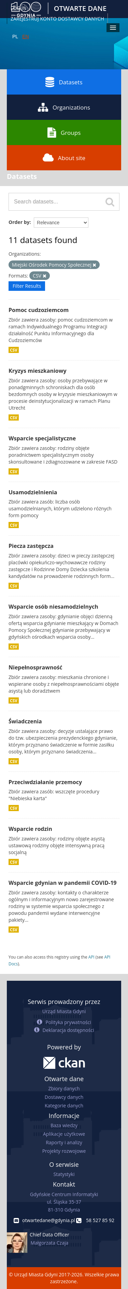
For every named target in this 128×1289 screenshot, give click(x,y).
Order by (19, 222)
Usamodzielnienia (33, 492)
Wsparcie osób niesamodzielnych (53, 606)
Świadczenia (25, 721)
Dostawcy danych (64, 1097)
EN (25, 36)
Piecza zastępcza (31, 546)
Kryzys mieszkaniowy (38, 370)
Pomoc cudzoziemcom (39, 310)
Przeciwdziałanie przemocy (45, 782)
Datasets (63, 82)
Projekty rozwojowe (64, 1151)
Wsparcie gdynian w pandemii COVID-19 (62, 883)
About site (64, 158)
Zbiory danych (64, 1088)
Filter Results (27, 286)
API (91, 957)
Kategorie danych (64, 1105)
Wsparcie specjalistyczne (42, 438)
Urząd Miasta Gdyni (64, 1011)
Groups (64, 132)
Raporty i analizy (64, 1142)
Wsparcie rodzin (30, 829)
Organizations (64, 107)
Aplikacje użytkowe (64, 1134)
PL (15, 36)
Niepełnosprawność (35, 667)
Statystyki (63, 1174)
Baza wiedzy (64, 1125)
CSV (13, 350)
